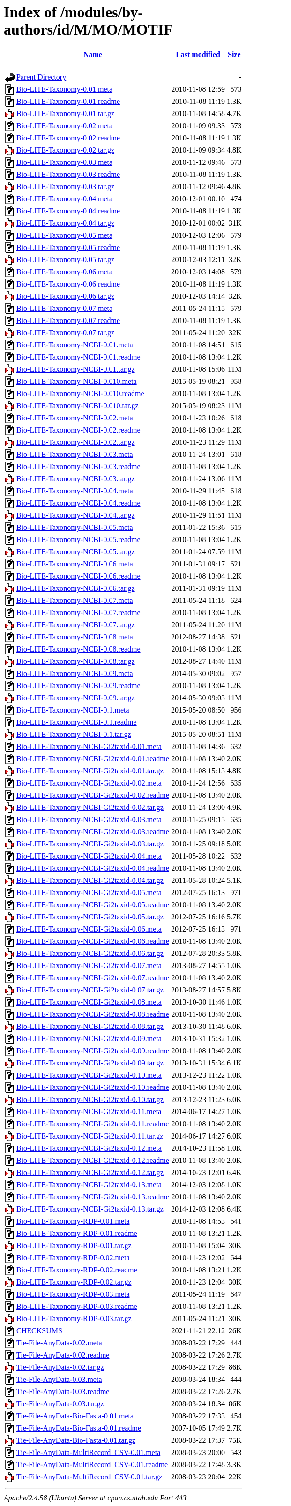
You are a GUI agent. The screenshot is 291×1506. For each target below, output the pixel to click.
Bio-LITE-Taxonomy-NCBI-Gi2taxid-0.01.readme (92, 759)
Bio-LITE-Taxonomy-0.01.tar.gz (65, 114)
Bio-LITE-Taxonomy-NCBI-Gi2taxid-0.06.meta (89, 929)
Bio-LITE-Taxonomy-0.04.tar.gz (65, 223)
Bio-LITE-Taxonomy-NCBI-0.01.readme (78, 357)
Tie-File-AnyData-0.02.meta (59, 1343)
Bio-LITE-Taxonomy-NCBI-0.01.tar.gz (75, 369)
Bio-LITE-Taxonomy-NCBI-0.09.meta (74, 673)
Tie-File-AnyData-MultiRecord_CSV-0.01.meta (88, 1452)
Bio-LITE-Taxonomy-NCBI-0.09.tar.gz (75, 698)
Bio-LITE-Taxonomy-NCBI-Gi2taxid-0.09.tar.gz (90, 1063)
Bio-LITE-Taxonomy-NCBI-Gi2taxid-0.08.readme (92, 1014)
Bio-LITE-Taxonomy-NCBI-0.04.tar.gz (75, 515)
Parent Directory (41, 77)
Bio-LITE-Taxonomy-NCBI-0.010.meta (76, 381)
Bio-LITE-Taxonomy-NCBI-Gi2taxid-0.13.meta (89, 1185)
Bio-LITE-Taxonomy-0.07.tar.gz (65, 333)
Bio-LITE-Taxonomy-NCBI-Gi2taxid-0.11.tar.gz (89, 1136)
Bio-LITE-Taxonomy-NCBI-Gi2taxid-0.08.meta (89, 1002)
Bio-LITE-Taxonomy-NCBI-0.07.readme (78, 613)
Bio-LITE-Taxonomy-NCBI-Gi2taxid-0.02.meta (89, 783)
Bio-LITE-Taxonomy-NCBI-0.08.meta (74, 637)
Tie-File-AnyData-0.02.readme (62, 1355)
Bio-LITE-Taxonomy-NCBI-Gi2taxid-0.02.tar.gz (90, 807)
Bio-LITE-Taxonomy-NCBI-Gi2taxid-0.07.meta (89, 966)
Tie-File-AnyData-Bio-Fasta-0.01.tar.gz (75, 1440)
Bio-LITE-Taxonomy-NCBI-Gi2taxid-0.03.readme (92, 832)
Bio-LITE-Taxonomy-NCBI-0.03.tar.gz (75, 479)
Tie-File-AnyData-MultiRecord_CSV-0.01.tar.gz (89, 1477)
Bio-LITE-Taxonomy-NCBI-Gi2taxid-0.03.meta (89, 819)
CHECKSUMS (39, 1331)
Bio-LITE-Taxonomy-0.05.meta (64, 235)
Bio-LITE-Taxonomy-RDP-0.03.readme (76, 1306)
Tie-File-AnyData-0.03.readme (62, 1392)
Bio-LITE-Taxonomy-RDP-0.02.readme (76, 1270)
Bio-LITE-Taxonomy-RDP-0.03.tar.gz (74, 1318)
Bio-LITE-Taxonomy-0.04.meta (64, 199)
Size (234, 55)
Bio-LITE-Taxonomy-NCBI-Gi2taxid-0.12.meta (89, 1148)
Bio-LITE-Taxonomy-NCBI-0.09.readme (78, 686)
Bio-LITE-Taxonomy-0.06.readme (68, 284)
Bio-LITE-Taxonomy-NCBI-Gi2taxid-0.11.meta (88, 1112)
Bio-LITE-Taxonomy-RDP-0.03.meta (73, 1294)
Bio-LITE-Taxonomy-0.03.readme (68, 174)
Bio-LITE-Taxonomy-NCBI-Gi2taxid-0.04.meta (89, 856)
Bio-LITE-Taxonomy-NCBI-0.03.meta (74, 454)
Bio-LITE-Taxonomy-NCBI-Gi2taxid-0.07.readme (92, 978)
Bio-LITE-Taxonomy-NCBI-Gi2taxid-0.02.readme (92, 795)
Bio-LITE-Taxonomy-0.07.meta (64, 308)
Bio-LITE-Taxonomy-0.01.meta (64, 89)
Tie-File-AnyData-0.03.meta (59, 1379)
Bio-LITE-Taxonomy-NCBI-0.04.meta (74, 491)
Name (92, 55)
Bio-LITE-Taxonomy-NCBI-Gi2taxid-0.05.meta (89, 892)
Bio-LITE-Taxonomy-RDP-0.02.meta (73, 1258)
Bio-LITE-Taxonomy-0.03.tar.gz (65, 187)
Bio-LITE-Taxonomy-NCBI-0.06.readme (78, 576)
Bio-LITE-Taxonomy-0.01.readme (68, 101)
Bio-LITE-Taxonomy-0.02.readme (68, 138)
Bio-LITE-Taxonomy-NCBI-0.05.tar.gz (75, 552)
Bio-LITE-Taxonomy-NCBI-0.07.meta (74, 600)
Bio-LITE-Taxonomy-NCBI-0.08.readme (78, 649)
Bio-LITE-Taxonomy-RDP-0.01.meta (73, 1221)
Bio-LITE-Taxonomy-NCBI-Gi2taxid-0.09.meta (89, 1039)
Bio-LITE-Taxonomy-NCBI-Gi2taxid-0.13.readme (92, 1197)
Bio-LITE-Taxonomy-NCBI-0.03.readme (78, 466)
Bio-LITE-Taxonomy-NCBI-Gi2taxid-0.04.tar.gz (90, 880)
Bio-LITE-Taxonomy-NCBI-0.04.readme (78, 503)
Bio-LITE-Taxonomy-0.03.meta (64, 162)
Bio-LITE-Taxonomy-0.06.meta (64, 272)
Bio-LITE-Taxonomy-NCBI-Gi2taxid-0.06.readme (92, 941)
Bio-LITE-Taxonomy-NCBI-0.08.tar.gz (75, 661)
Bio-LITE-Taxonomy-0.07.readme (68, 320)
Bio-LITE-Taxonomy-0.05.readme (68, 247)
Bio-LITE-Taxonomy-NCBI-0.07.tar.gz (75, 625)
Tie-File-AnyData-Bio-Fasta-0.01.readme (78, 1428)
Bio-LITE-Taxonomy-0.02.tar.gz (65, 150)
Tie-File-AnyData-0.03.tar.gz (60, 1404)
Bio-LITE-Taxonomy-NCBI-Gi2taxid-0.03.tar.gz (90, 844)
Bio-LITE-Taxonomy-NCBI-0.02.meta (74, 418)
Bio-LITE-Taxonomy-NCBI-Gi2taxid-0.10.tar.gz (90, 1099)
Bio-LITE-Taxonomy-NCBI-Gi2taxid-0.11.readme (92, 1124)
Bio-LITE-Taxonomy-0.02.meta (64, 126)
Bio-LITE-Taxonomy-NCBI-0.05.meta (74, 527)
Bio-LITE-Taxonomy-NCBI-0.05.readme (78, 540)
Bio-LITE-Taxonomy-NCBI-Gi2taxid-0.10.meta (89, 1075)
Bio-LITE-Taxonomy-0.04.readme (68, 211)
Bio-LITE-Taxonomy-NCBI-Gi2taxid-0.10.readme (92, 1087)
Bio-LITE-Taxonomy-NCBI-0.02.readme (78, 430)
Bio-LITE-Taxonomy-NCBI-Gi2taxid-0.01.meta (89, 746)
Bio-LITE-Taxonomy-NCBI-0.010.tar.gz (77, 406)
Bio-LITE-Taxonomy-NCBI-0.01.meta (74, 345)
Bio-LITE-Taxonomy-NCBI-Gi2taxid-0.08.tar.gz (90, 1026)
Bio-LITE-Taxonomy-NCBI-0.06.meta (74, 564)
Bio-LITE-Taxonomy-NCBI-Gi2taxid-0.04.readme (92, 868)
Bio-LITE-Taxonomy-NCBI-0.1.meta (72, 710)
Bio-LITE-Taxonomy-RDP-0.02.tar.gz (74, 1282)
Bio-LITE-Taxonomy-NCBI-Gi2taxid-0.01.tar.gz (90, 771)
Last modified (198, 55)
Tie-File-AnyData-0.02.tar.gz (60, 1367)
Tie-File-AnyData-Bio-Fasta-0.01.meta (75, 1416)
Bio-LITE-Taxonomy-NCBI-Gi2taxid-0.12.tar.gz (90, 1172)
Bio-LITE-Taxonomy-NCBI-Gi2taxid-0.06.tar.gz (90, 953)
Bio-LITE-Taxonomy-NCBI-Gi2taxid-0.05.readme (92, 905)
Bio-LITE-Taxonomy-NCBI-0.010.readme (80, 393)
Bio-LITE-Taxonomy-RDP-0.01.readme (76, 1233)
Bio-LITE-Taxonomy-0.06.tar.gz (65, 296)
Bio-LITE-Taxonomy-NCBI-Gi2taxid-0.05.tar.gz (90, 917)
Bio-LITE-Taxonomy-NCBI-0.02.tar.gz (75, 442)
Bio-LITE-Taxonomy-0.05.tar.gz (65, 260)
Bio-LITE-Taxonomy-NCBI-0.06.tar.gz (75, 588)
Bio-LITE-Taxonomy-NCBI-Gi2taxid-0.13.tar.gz (90, 1209)
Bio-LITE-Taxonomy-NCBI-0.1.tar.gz (73, 734)
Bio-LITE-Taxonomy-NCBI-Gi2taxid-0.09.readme (92, 1051)
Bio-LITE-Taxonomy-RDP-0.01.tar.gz (74, 1245)
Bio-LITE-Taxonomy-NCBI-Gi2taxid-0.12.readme (92, 1160)
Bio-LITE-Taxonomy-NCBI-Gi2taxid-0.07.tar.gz (90, 990)
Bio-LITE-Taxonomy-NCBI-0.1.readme (76, 722)
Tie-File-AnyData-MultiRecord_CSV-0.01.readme (92, 1465)
